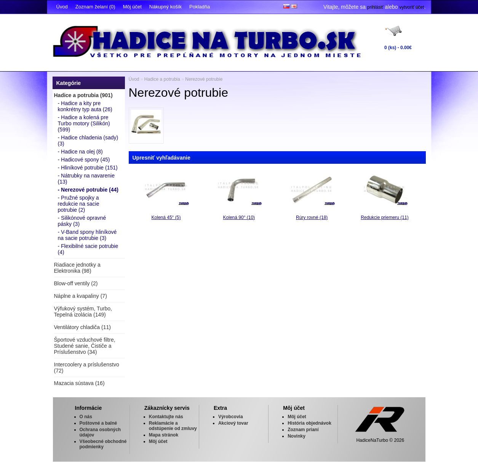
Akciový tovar (233, 423)
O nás (86, 416)
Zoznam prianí (303, 429)
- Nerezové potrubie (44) (88, 190)
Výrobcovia (230, 416)
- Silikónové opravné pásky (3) (82, 221)
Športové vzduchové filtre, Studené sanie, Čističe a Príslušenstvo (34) (84, 346)
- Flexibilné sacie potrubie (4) (88, 249)
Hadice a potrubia (162, 79)
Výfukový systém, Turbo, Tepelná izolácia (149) (83, 311)
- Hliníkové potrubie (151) (88, 168)
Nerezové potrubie (203, 79)
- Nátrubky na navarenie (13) (86, 179)
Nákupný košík (165, 7)
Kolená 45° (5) (166, 217)
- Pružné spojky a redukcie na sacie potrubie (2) (78, 204)
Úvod (62, 7)
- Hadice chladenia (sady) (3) (88, 140)
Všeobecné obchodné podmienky (103, 444)
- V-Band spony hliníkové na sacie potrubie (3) (87, 235)
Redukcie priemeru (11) (384, 217)
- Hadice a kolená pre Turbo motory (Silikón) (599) (84, 123)
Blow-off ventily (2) (76, 283)
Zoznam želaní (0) (95, 7)
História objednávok (309, 423)
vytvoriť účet (411, 7)
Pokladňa (199, 7)
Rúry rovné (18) (312, 217)
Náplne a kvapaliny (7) (80, 296)
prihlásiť (375, 7)
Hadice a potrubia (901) (83, 95)
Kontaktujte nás (166, 416)
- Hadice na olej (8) (80, 152)
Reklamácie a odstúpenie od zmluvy (173, 425)
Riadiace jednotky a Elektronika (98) (77, 268)
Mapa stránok (163, 435)
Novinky (296, 436)
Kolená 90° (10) (239, 217)
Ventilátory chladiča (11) (82, 327)
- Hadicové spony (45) (84, 160)
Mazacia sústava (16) (79, 383)
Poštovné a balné (98, 423)
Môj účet (132, 7)
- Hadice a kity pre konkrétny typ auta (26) (85, 106)
